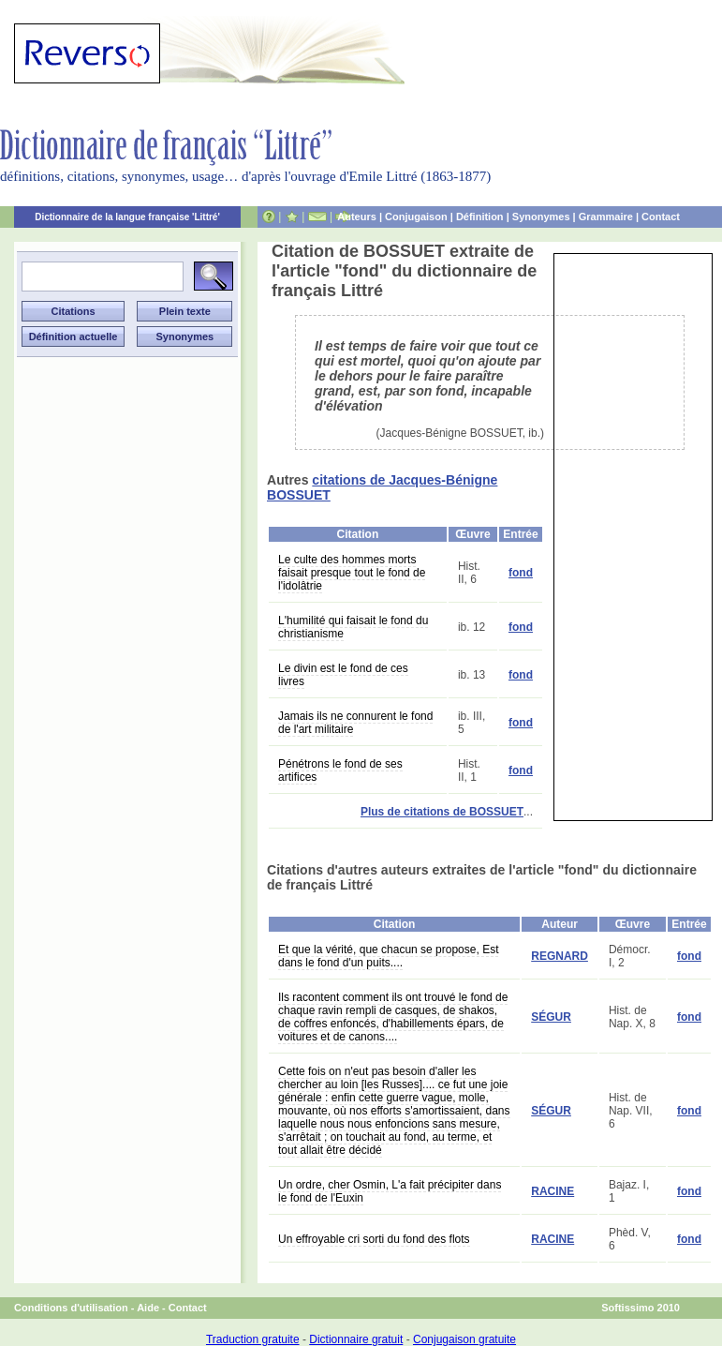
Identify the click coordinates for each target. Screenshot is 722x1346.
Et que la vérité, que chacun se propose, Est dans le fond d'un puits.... (388, 956)
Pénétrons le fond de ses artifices (340, 770)
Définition (480, 216)
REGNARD (559, 956)
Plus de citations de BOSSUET (442, 811)
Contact (660, 216)
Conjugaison (416, 216)
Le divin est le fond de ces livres (343, 675)
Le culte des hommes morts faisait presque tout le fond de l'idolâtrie (351, 572)
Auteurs (356, 216)
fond (520, 572)
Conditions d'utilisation (71, 1307)
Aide (148, 1307)
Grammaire (606, 216)
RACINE (552, 1191)
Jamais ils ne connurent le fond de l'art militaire (355, 723)
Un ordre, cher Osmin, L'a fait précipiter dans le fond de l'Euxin (389, 1191)
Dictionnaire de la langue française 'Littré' (127, 217)
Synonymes (541, 216)
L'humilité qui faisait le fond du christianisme (353, 627)
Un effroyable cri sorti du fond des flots (374, 1239)
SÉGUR (551, 1017)
